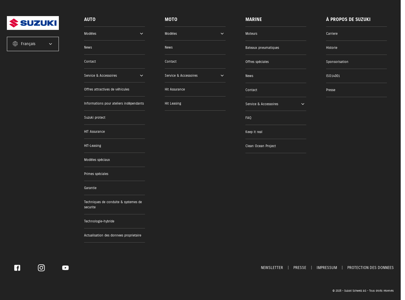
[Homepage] (33, 23)
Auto (90, 19)
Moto (171, 19)
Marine (253, 19)
